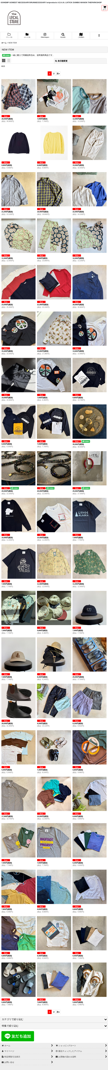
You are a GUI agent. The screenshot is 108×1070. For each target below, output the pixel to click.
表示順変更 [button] (61, 61)
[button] (63, 35)
